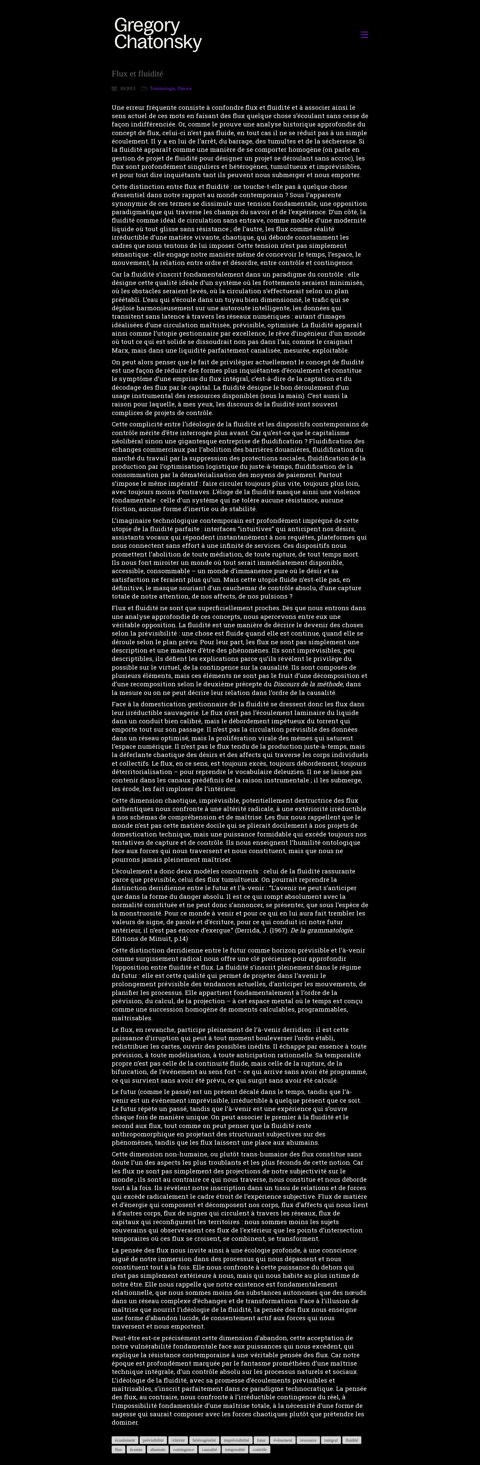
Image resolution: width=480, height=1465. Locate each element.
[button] (364, 34)
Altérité (178, 1440)
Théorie (184, 88)
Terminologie (162, 88)
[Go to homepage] (160, 34)
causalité (209, 1449)
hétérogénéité (204, 1440)
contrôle (260, 1449)
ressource (308, 1440)
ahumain (157, 1449)
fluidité (352, 1440)
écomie (136, 1449)
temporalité (235, 1449)
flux (118, 1449)
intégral (331, 1440)
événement (282, 1440)
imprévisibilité (236, 1440)
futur (261, 1440)
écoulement (125, 1440)
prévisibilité (153, 1440)
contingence (183, 1449)
